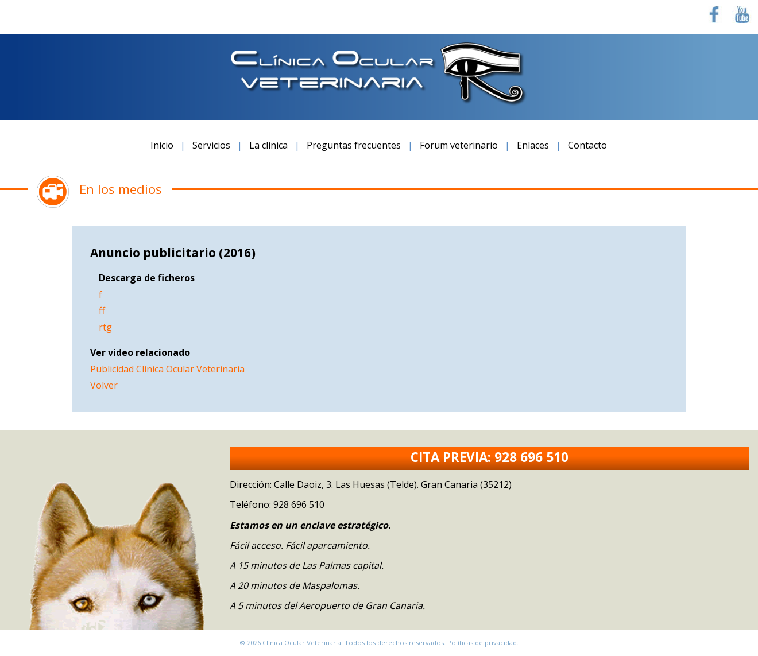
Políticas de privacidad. (483, 642)
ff (102, 310)
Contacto (587, 145)
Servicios (211, 145)
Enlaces (533, 145)
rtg (105, 327)
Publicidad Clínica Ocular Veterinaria (167, 369)
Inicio (161, 145)
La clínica (268, 145)
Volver (104, 385)
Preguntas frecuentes (354, 145)
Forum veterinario (459, 145)
